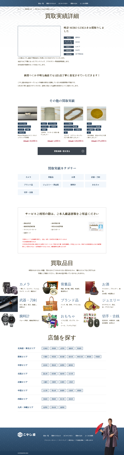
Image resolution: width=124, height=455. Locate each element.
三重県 (45, 382)
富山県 (45, 374)
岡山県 (54, 390)
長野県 (62, 365)
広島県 (71, 390)
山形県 (62, 348)
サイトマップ (62, 440)
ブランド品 (28, 184)
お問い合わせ (89, 440)
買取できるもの (51, 3)
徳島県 (45, 399)
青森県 (79, 348)
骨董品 (50, 177)
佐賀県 (45, 407)
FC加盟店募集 (79, 440)
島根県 (62, 390)
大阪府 (71, 382)
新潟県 (54, 374)
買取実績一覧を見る (62, 151)
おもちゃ (95, 184)
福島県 (71, 348)
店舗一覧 (41, 3)
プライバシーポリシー (50, 440)
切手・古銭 (28, 192)
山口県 (45, 390)
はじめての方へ (63, 3)
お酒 (73, 177)
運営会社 (71, 440)
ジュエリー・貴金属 (51, 184)
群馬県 (89, 357)
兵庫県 (62, 382)
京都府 (54, 382)
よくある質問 (84, 3)
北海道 (45, 348)
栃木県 (71, 357)
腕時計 (73, 184)
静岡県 (71, 365)
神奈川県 (80, 357)
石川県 (71, 374)
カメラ (28, 177)
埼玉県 (54, 357)
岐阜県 (45, 365)
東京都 (62, 357)
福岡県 (62, 407)
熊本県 (54, 407)
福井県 (62, 374)
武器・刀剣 (95, 177)
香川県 (62, 399)
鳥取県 (79, 390)
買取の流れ (74, 3)
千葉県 (45, 357)
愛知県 (54, 365)
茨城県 (97, 357)
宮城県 (54, 348)
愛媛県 (54, 399)
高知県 (71, 399)
